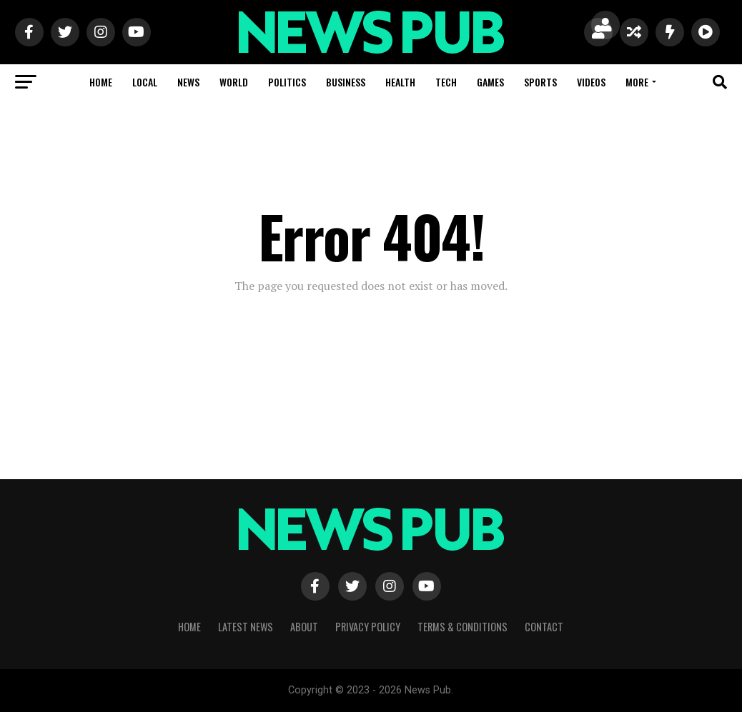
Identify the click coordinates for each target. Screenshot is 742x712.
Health (400, 81)
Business (345, 81)
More (636, 81)
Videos (591, 81)
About (304, 626)
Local (144, 81)
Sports (540, 81)
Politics (287, 81)
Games (490, 81)
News (188, 81)
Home (100, 81)
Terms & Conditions (462, 626)
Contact (544, 626)
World (233, 81)
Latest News (245, 626)
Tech (446, 81)
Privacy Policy (367, 626)
